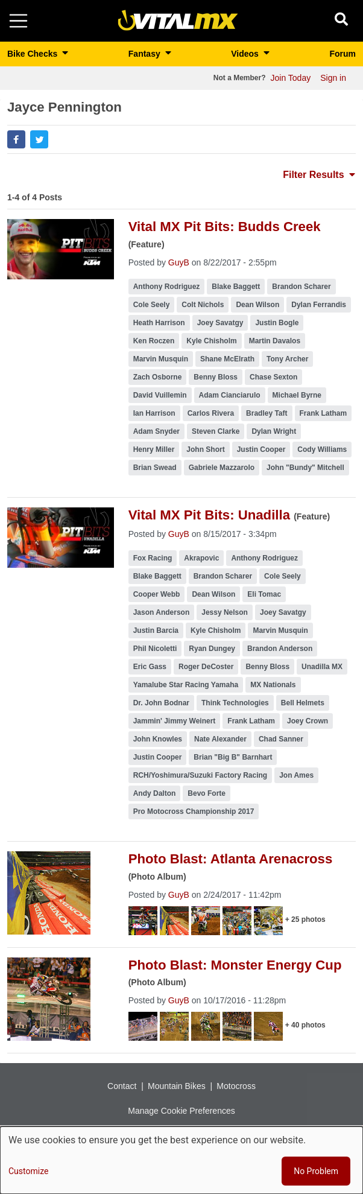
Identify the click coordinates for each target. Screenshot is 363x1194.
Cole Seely (151, 304)
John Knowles (157, 739)
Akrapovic (201, 558)
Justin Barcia (155, 630)
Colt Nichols (203, 304)
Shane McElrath (227, 359)
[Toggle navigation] (18, 21)
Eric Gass (149, 666)
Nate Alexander (220, 739)
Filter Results (319, 175)
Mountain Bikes (177, 1086)
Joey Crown (307, 721)
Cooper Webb (156, 594)
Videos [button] (246, 54)
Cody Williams (322, 449)
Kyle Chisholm (211, 341)
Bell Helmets (302, 703)
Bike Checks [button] (33, 54)
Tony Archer (287, 359)
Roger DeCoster (205, 666)
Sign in (333, 78)
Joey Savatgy (220, 323)
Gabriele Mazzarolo (221, 467)
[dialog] (181, 1160)
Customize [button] (28, 1171)
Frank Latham (323, 413)
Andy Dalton (154, 793)
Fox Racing (152, 558)
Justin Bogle (276, 323)
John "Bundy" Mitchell (305, 467)
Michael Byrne (297, 395)
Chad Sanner (281, 739)
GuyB (178, 262)
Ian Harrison (154, 413)
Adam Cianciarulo (229, 395)
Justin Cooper (261, 449)
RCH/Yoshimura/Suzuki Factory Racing (200, 775)
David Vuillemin (160, 395)
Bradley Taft (266, 413)
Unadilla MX (321, 666)
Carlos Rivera (211, 413)
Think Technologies (235, 703)
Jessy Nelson (224, 612)
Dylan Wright (273, 431)
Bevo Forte (207, 793)
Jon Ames (296, 775)
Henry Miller (154, 449)
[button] (16, 139)
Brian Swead (155, 467)
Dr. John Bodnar (161, 703)
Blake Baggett (236, 286)
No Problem (316, 1171)
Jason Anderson (161, 612)
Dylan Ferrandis (318, 304)
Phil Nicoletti (155, 648)
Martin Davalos (274, 341)
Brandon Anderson (279, 648)
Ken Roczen (154, 341)
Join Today (291, 78)
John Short (205, 449)
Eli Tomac (264, 594)
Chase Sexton (273, 377)
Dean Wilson (257, 304)
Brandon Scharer (301, 286)
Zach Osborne (157, 377)
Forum (342, 54)
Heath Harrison (159, 323)
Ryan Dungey (212, 648)
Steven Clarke (215, 431)
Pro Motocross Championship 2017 (193, 811)
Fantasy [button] (145, 54)
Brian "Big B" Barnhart (233, 757)
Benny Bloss (216, 377)
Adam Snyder (156, 431)
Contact (121, 1086)
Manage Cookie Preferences (181, 1111)
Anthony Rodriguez (166, 286)
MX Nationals (272, 685)
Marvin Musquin (160, 359)
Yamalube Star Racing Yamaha (186, 685)
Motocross (236, 1086)
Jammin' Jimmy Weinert (174, 721)
